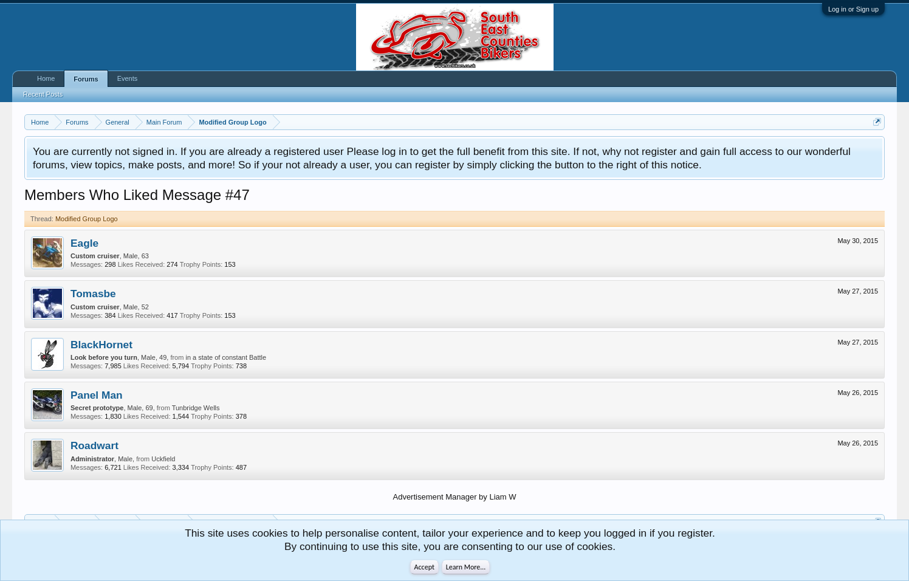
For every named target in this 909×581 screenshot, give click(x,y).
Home (46, 78)
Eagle (84, 243)
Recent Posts (43, 94)
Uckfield (163, 458)
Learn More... (466, 567)
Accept (424, 567)
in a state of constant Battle (225, 357)
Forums (86, 79)
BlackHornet (101, 345)
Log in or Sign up (853, 9)
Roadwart (94, 445)
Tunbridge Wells (196, 407)
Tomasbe (93, 293)
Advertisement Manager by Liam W (454, 496)
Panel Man (96, 395)
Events (127, 78)
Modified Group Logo (86, 218)
